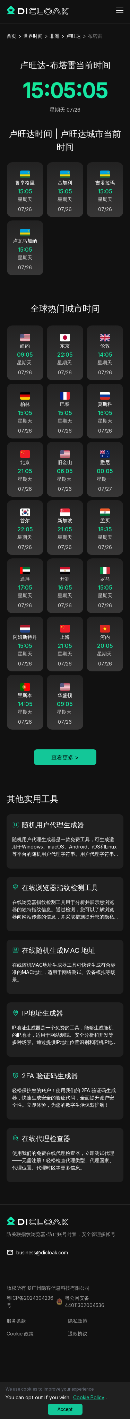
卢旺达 (73, 36)
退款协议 (77, 1348)
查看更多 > (65, 771)
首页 (11, 36)
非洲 (54, 36)
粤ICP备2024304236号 (30, 1315)
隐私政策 (77, 1335)
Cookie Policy (88, 1397)
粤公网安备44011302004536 (84, 1315)
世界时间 (33, 36)
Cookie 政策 (20, 1348)
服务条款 (16, 1335)
